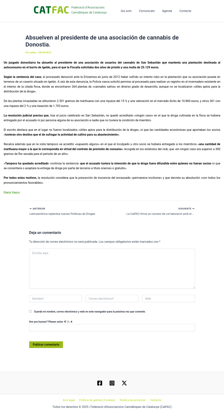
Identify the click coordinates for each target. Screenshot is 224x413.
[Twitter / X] (124, 383)
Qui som (131, 11)
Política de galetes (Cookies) (97, 400)
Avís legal (70, 400)
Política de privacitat (132, 400)
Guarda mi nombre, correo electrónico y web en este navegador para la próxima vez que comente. (90, 311)
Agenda (169, 11)
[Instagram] (112, 383)
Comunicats (150, 11)
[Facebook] (99, 383)
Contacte (186, 11)
